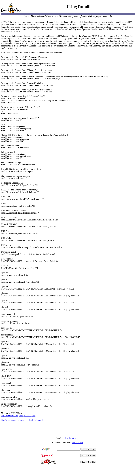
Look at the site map (70, 447)
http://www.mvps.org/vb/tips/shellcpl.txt (18, 424)
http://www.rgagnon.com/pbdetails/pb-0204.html (22, 429)
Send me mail (77, 451)
